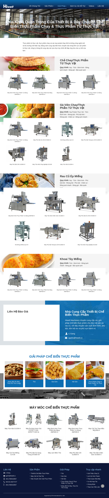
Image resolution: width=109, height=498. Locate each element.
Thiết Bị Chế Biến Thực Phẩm (40, 473)
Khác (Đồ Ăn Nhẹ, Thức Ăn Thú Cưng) (14, 382)
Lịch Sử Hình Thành (93, 476)
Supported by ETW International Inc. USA (54, 495)
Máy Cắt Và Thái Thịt (37, 476)
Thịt (34, 382)
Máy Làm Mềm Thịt (54, 453)
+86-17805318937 (11, 479)
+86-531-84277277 (11, 482)
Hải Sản (74, 382)
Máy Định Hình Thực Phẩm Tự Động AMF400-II (67, 93)
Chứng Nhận (91, 484)
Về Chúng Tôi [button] (34, 6)
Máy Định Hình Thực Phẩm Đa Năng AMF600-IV (42, 93)
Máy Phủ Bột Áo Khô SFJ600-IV (42, 140)
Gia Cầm (54, 382)
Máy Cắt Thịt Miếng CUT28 (12, 453)
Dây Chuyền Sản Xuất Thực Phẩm (41, 479)
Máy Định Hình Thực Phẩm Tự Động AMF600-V (17, 93)
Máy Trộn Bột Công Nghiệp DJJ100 (42, 164)
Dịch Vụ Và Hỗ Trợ (77, 6)
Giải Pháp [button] (61, 6)
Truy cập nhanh (93, 469)
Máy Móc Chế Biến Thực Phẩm (54, 407)
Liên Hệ (101, 6)
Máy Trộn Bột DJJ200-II (66, 164)
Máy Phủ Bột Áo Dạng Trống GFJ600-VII (33, 453)
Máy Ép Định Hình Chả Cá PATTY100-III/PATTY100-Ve (33, 430)
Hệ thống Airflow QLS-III (66, 140)
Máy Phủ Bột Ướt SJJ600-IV (17, 164)
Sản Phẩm (35, 469)
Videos (91, 6)
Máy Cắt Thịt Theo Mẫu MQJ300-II (96, 429)
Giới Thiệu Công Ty (93, 473)
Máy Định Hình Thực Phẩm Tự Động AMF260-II (91, 93)
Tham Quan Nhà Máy (93, 479)
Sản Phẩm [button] (49, 6)
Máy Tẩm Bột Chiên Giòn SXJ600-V (54, 215)
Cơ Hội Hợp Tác (92, 481)
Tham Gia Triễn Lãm (93, 487)
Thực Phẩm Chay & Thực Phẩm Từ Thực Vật (95, 383)
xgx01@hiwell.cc (75, 338)
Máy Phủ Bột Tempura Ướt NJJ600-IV (91, 140)
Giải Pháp (43, 16)
